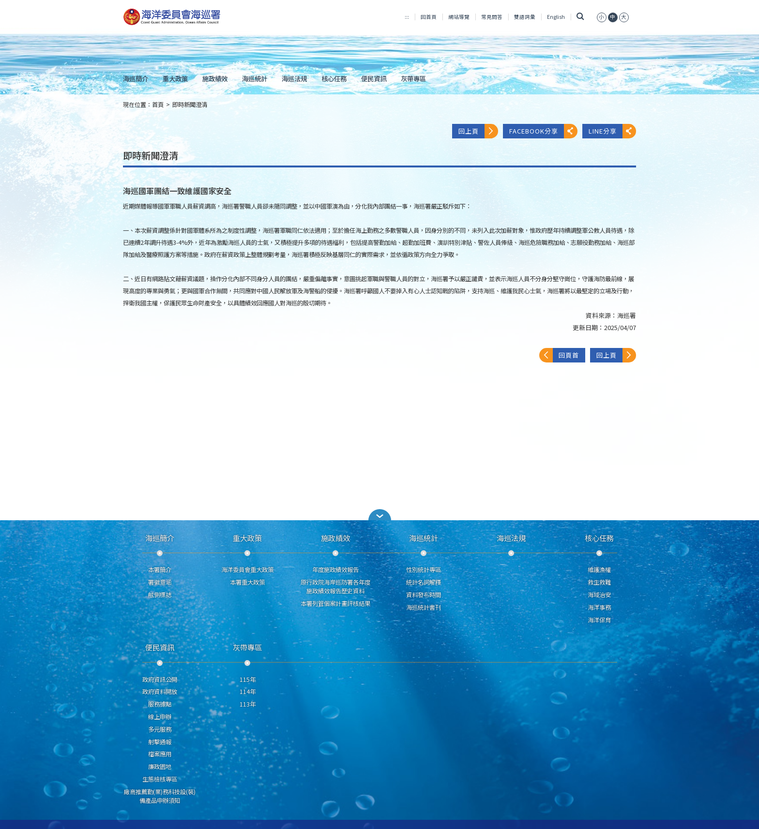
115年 (248, 679)
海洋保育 (599, 620)
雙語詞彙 (524, 16)
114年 (248, 691)
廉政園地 (159, 766)
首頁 (158, 104)
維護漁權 (599, 569)
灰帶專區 (413, 78)
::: (407, 16)
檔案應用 (159, 754)
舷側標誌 (159, 594)
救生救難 (599, 582)
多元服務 (159, 729)
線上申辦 (159, 716)
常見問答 (491, 16)
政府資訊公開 (159, 679)
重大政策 (175, 78)
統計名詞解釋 (423, 582)
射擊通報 (159, 742)
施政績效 (215, 78)
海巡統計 (254, 78)
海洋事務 (599, 607)
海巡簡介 (135, 78)
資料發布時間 (423, 594)
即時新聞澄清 (189, 104)
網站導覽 (459, 16)
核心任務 (334, 78)
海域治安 (599, 594)
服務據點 (159, 704)
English (556, 16)
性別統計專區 (423, 569)
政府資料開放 (159, 691)
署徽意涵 (159, 582)
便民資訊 (373, 78)
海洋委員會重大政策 (247, 569)
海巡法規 (294, 78)
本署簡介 (159, 569)
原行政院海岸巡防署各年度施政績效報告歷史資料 (335, 586)
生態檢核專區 (159, 779)
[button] (379, 514)
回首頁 (429, 16)
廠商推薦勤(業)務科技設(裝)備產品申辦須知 (160, 796)
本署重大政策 (247, 582)
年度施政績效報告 (335, 569)
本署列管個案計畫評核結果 (335, 603)
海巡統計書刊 (423, 607)
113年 (248, 704)
